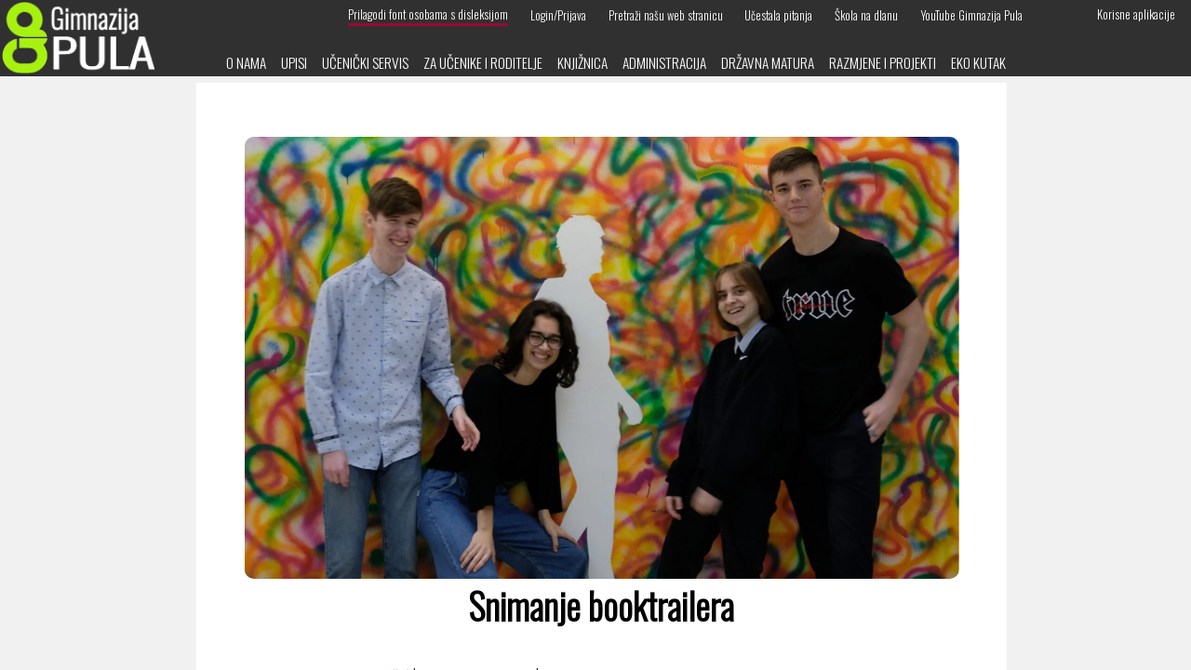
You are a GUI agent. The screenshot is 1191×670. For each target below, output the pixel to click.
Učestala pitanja (778, 14)
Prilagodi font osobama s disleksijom (428, 14)
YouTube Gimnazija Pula (971, 14)
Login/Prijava (558, 14)
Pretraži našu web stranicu (666, 14)
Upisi (294, 62)
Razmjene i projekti (882, 62)
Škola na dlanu (866, 14)
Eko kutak (978, 62)
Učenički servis (365, 62)
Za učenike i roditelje (482, 62)
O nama (246, 62)
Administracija (664, 62)
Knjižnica (582, 62)
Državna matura (767, 62)
